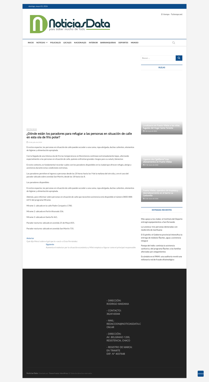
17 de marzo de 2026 (150, 165)
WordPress (64, 373)
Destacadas (32, 129)
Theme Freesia (54, 373)
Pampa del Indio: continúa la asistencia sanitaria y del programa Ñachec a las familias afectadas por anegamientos (161, 248)
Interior (93, 42)
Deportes (123, 42)
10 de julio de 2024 (34, 142)
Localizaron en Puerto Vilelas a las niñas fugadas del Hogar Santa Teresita (161, 126)
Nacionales (80, 42)
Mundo (134, 42)
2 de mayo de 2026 (150, 131)
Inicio (31, 42)
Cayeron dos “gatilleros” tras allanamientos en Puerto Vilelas (157, 160)
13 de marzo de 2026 (150, 198)
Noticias (40, 42)
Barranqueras (108, 42)
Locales (67, 42)
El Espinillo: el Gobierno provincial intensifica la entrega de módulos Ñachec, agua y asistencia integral (161, 237)
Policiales (55, 42)
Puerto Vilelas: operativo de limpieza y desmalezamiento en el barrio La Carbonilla (160, 193)
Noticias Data (32, 373)
